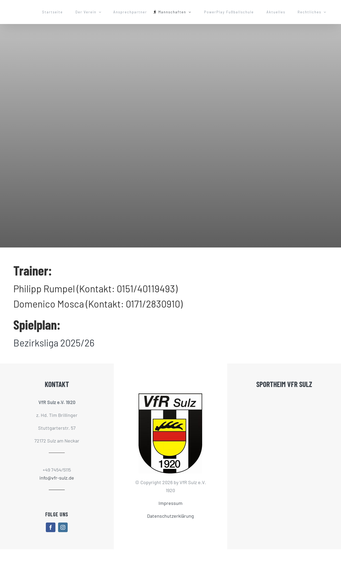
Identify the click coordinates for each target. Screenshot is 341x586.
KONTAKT (57, 384)
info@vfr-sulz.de (56, 478)
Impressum (170, 503)
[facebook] (50, 527)
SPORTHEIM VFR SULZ (284, 384)
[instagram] (63, 527)
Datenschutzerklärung (170, 516)
